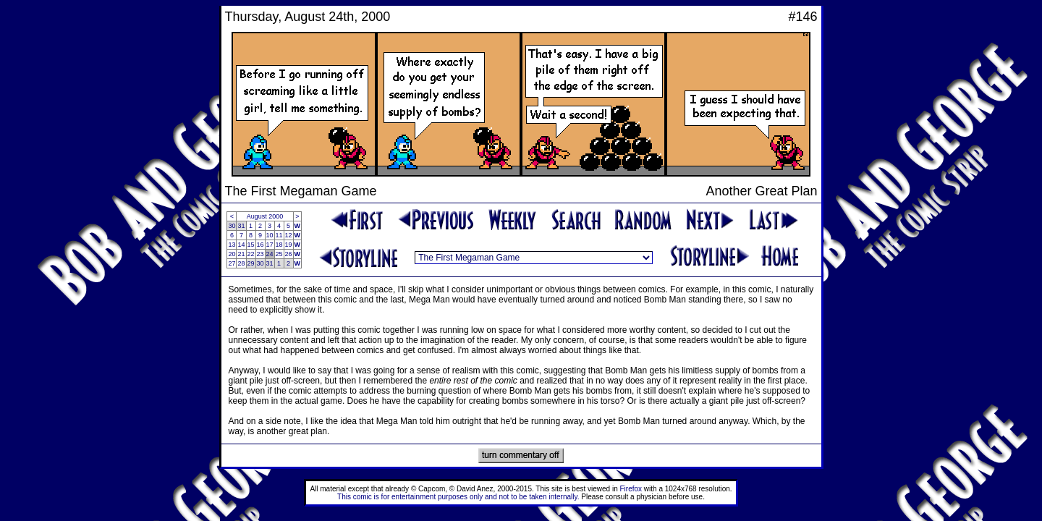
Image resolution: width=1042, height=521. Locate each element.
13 (231, 244)
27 (231, 263)
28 (241, 263)
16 (260, 244)
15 (251, 244)
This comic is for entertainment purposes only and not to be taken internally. (458, 497)
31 (241, 225)
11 (279, 235)
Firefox (631, 489)
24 (270, 254)
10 (270, 235)
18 (279, 244)
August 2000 (265, 216)
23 (260, 254)
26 (288, 254)
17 (270, 244)
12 (288, 235)
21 (241, 254)
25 (279, 254)
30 (231, 225)
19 (288, 244)
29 (251, 263)
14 (241, 244)
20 (231, 254)
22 (251, 254)
